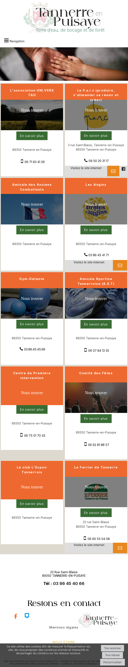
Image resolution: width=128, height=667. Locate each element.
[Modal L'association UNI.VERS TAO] (32, 129)
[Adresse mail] (113, 171)
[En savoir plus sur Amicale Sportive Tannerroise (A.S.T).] (96, 324)
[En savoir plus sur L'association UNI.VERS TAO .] (32, 135)
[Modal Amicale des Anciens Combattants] (32, 223)
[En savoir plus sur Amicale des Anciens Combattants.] (32, 229)
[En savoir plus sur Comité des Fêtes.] (96, 418)
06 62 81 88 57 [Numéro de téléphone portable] (98, 445)
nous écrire (64, 642)
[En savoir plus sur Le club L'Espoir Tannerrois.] (32, 503)
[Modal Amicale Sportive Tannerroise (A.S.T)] (96, 317)
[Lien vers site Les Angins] (96, 223)
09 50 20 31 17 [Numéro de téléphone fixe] (99, 161)
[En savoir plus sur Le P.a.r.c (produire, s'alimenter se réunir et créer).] (96, 135)
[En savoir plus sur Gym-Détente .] (32, 324)
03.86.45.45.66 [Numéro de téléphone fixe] (34, 349)
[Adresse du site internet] (86, 171)
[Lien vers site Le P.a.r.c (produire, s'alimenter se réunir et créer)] (96, 129)
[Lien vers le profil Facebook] (123, 171)
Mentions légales (63, 627)
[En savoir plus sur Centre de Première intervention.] (32, 409)
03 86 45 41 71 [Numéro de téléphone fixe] (98, 255)
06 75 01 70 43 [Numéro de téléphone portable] (34, 435)
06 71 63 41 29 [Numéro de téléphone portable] (35, 162)
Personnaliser (112, 662)
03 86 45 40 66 (68, 583)
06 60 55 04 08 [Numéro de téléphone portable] (99, 539)
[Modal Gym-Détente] (32, 317)
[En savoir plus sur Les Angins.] (96, 229)
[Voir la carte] (32, 114)
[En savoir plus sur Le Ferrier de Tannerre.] (96, 512)
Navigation (17, 41)
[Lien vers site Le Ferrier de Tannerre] (96, 506)
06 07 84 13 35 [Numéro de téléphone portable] (98, 350)
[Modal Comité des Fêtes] (96, 412)
